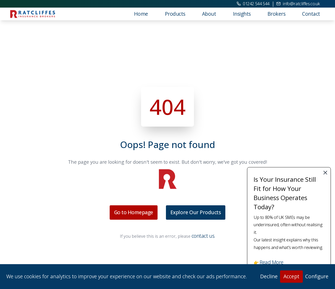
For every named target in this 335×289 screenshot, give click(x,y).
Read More (271, 262)
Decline (269, 276)
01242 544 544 (253, 4)
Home (141, 13)
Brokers (276, 13)
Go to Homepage (133, 212)
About (209, 13)
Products (175, 13)
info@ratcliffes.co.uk (298, 4)
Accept (291, 276)
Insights (242, 13)
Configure (316, 276)
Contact (311, 13)
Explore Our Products (195, 212)
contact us (203, 235)
